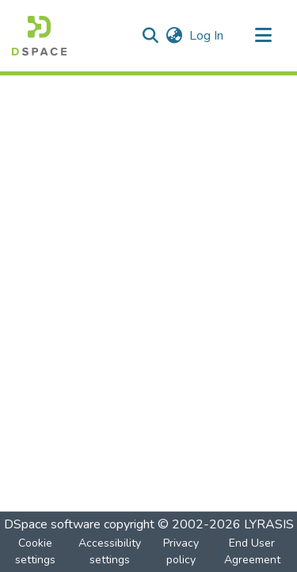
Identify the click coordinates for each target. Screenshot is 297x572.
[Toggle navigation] (263, 36)
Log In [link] (207, 35)
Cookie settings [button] (35, 551)
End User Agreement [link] (252, 551)
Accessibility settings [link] (109, 551)
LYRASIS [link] (269, 524)
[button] (39, 36)
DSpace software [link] (52, 524)
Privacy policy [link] (181, 551)
